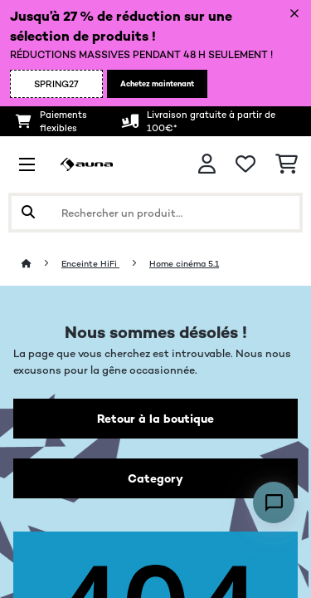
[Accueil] (41, 263)
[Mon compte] (207, 164)
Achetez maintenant (157, 84)
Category (155, 478)
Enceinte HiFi (90, 263)
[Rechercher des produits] (155, 213)
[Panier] (286, 164)
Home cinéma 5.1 (184, 263)
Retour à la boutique (155, 418)
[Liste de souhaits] (245, 164)
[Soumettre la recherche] (28, 213)
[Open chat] (273, 502)
